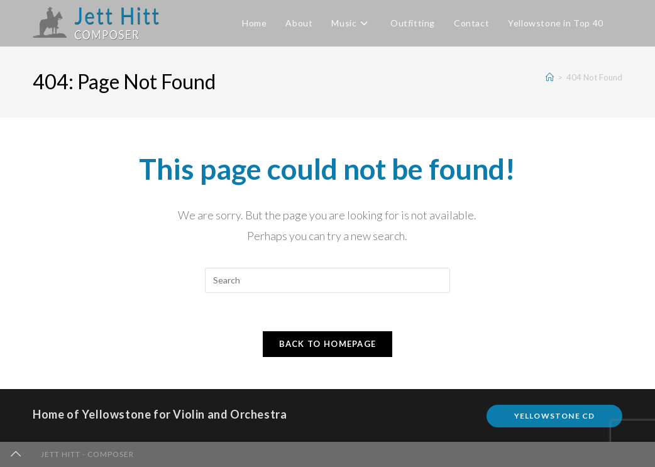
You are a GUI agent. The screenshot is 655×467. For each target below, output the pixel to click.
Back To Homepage (328, 344)
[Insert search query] (327, 280)
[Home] (550, 77)
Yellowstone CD (554, 415)
